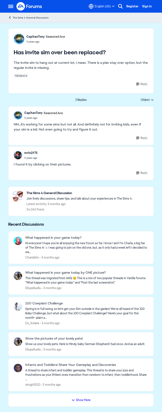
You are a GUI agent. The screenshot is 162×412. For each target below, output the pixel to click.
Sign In (147, 6)
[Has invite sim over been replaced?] (43, 118)
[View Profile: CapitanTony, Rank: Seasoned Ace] (19, 39)
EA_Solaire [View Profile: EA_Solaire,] (32, 323)
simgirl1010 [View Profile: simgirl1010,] (32, 385)
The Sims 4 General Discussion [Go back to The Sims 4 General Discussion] (28, 17)
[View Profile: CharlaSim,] (18, 241)
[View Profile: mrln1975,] (18, 155)
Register (132, 6)
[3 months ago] (49, 257)
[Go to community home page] (29, 6)
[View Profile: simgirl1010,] (18, 368)
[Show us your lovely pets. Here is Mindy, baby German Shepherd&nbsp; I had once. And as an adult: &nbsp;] (86, 344)
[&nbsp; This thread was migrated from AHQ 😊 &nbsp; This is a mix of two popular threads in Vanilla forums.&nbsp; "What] (86, 280)
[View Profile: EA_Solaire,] (18, 306)
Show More (81, 400)
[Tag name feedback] (21, 75)
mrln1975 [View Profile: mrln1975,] (31, 153)
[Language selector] (101, 6)
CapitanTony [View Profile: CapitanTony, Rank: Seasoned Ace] (35, 37)
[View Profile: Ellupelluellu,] (18, 276)
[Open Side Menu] (10, 6)
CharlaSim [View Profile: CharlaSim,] (32, 257)
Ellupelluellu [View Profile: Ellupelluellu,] (33, 288)
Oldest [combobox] (147, 100)
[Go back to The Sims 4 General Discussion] (79, 193)
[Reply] (141, 84)
